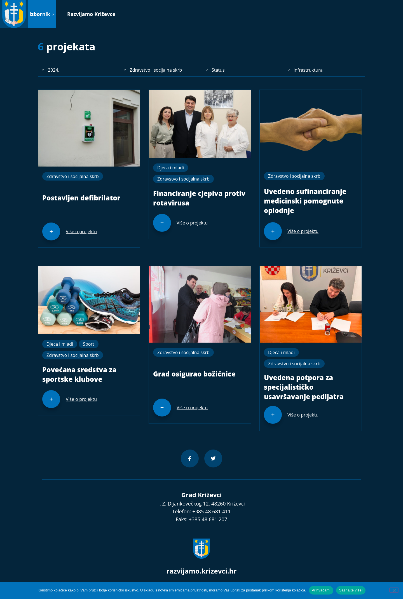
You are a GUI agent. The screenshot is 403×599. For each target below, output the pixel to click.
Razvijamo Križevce (91, 14)
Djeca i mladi (170, 168)
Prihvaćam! (321, 590)
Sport (88, 344)
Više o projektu (81, 231)
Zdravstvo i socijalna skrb (72, 176)
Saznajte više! (350, 590)
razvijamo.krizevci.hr (202, 570)
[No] (394, 590)
